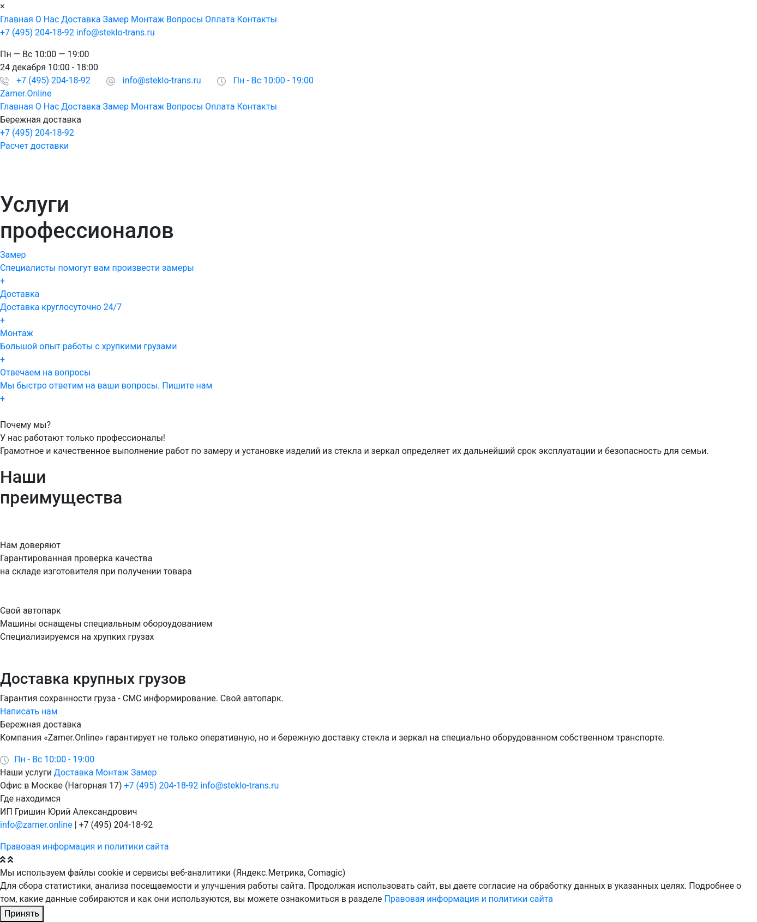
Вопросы (184, 19)
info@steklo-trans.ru (115, 32)
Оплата (220, 19)
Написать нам (29, 711)
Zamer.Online (25, 93)
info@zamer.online (36, 825)
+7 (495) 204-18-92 (37, 32)
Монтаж (147, 19)
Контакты (257, 19)
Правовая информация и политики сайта (84, 846)
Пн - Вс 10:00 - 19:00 (273, 80)
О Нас (47, 19)
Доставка (80, 19)
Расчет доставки (34, 146)
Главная (16, 19)
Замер (116, 19)
